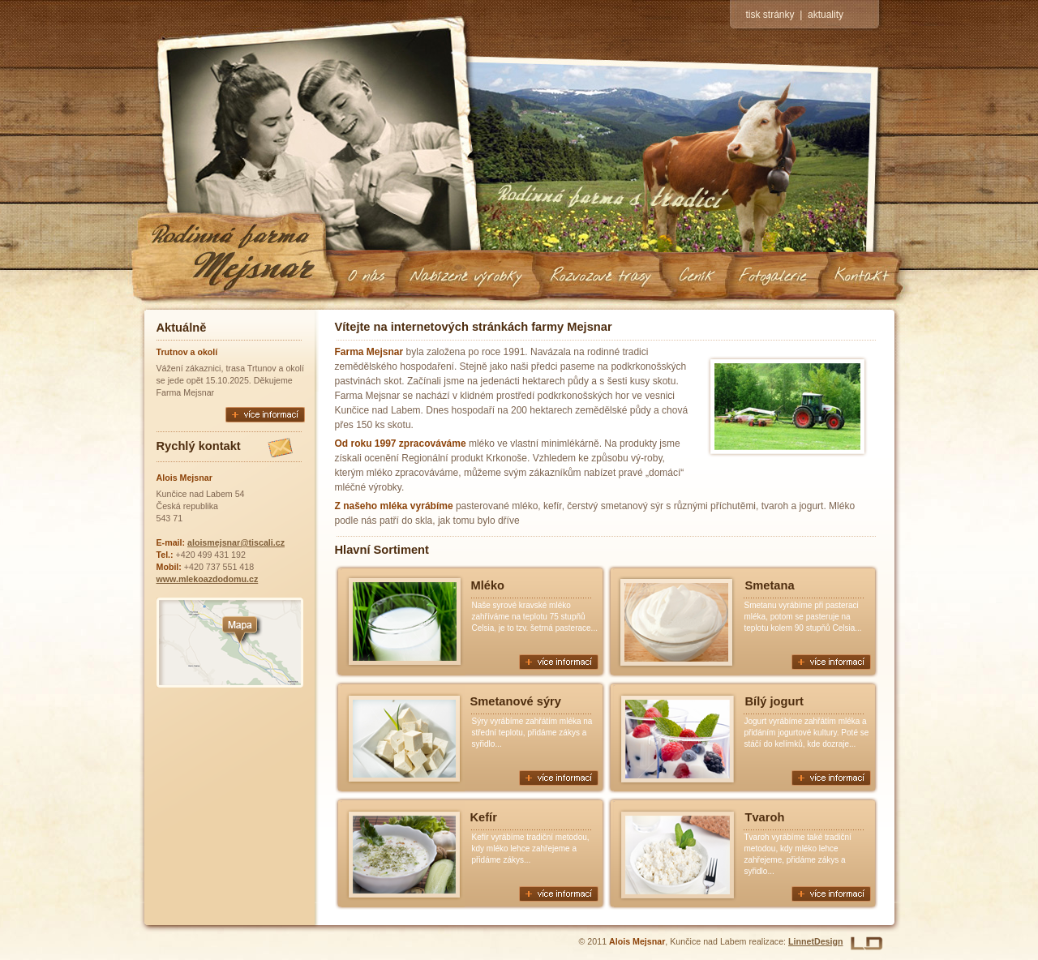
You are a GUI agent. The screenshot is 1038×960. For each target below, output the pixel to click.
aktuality (825, 14)
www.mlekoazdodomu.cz (208, 579)
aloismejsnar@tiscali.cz (236, 542)
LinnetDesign (815, 941)
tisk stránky (770, 14)
